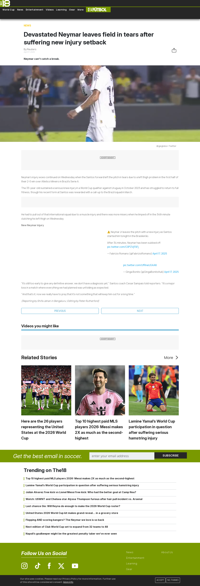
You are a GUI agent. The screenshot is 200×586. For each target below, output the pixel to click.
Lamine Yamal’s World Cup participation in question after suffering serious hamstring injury (82, 485)
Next (140, 311)
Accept (160, 580)
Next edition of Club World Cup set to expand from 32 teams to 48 (67, 527)
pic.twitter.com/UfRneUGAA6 (140, 265)
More (80, 9)
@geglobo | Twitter (166, 146)
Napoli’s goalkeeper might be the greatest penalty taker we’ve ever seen (71, 534)
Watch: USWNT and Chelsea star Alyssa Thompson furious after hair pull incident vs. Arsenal (84, 499)
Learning (61, 9)
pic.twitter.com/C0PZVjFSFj (123, 247)
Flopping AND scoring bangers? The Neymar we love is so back (65, 520)
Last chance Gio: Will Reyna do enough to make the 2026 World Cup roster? (73, 506)
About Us (167, 552)
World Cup (8, 9)
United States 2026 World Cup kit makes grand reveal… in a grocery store (72, 513)
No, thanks (173, 580)
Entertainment (34, 9)
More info (68, 582)
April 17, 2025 (159, 253)
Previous (60, 311)
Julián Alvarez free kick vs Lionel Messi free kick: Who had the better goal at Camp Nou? (81, 492)
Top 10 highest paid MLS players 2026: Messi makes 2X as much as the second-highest (80, 478)
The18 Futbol (98, 9)
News (20, 9)
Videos (50, 9)
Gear (72, 9)
